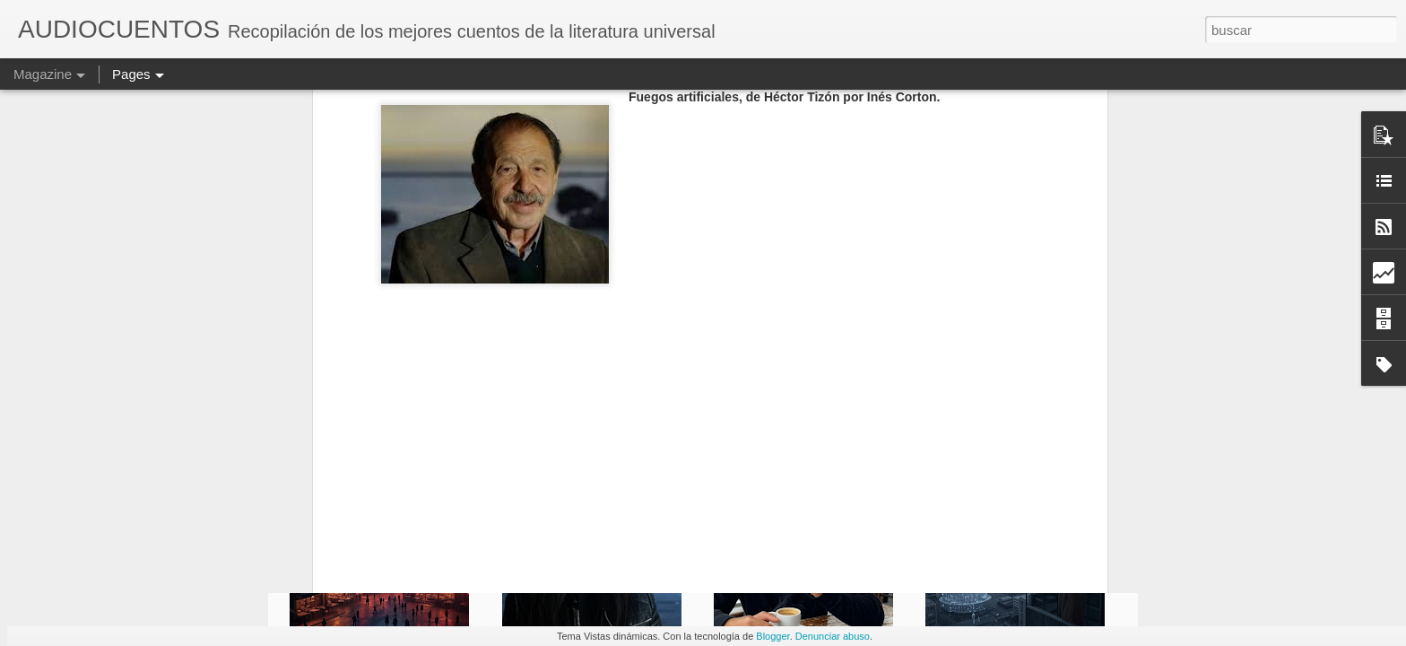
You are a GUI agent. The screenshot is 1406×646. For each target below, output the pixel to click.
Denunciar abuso (832, 636)
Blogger (772, 636)
